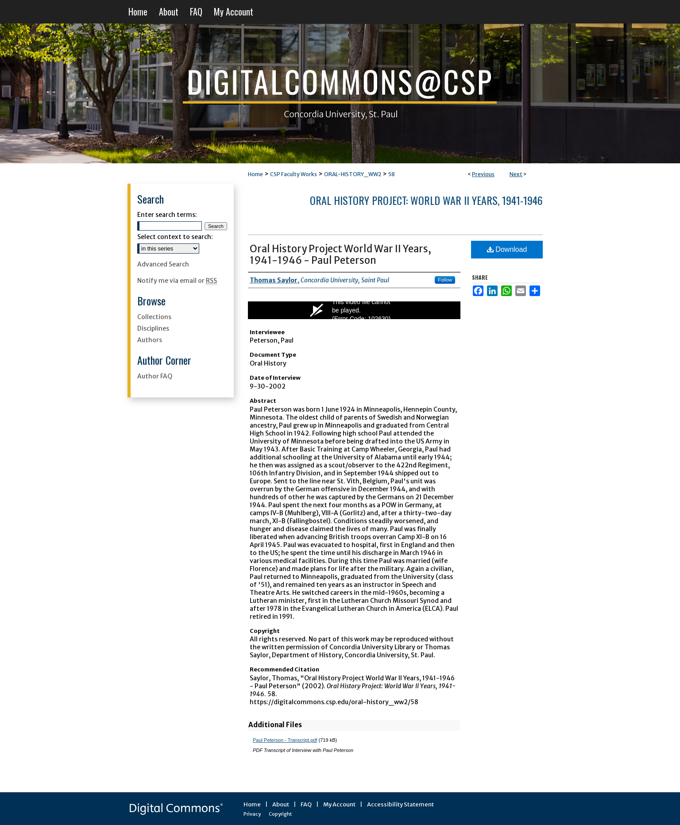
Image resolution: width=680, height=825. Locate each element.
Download (507, 249)
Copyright (280, 814)
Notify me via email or (177, 281)
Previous (483, 174)
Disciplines (153, 328)
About (280, 804)
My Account (339, 804)
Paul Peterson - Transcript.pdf (285, 740)
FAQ (306, 804)
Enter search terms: (167, 215)
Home (255, 174)
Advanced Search (163, 264)
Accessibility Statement (400, 804)
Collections (154, 317)
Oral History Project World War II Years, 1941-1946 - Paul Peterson (340, 254)
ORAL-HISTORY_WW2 (352, 174)
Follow (445, 279)
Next (516, 174)
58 (391, 174)
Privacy (252, 814)
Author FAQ (154, 376)
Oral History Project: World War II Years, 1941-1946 (426, 200)
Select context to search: (175, 237)
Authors (149, 340)
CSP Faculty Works (293, 174)
